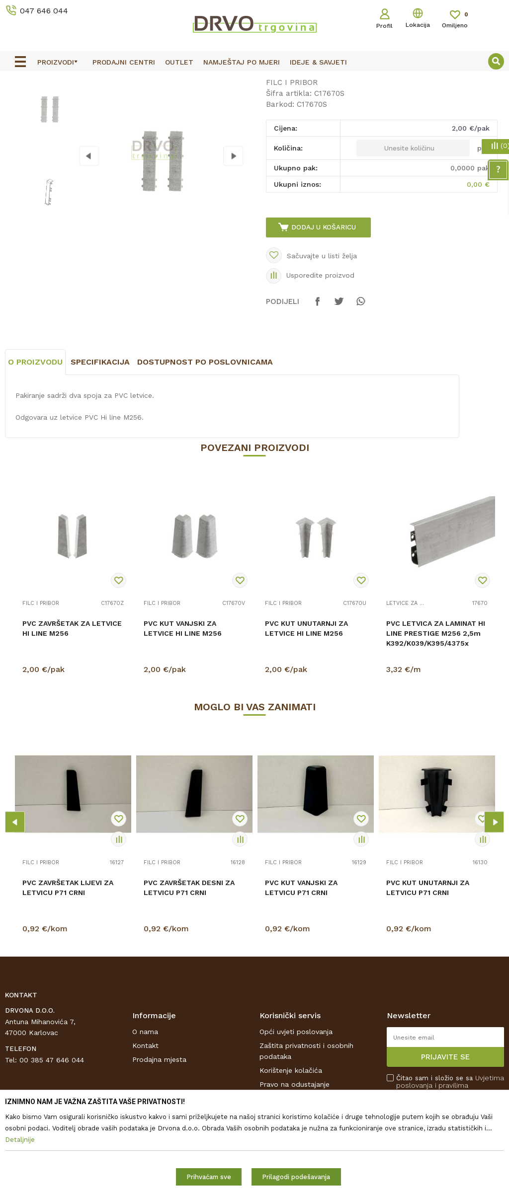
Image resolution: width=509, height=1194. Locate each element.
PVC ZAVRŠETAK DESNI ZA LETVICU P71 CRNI (189, 972)
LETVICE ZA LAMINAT (406, 688)
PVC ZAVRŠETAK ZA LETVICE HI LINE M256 (72, 713)
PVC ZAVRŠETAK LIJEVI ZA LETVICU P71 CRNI (67, 972)
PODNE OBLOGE (68, 102)
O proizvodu (35, 446)
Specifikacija (100, 446)
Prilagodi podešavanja (296, 1177)
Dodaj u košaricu (324, 303)
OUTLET (253, 80)
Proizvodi (19, 102)
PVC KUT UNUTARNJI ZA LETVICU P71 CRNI (427, 972)
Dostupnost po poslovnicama (205, 446)
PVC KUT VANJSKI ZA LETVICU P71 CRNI (301, 972)
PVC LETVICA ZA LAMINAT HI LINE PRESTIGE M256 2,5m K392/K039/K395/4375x (435, 718)
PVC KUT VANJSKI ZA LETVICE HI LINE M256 (183, 713)
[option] (254, 80)
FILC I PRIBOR (125, 102)
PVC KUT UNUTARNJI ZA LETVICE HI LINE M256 (306, 713)
